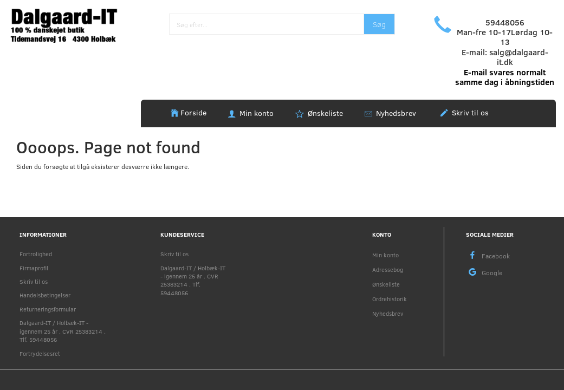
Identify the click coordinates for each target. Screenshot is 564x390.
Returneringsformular (48, 309)
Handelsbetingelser (45, 295)
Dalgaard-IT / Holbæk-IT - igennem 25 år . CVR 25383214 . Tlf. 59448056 (63, 330)
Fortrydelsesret (40, 353)
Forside (193, 112)
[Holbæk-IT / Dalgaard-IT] (70, 24)
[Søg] (379, 24)
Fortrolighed (36, 254)
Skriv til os (469, 112)
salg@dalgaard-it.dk (518, 57)
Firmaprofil (34, 268)
